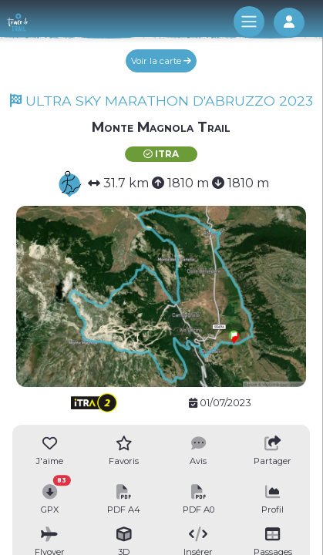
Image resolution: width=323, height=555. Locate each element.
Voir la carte (161, 61)
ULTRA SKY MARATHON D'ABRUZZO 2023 (161, 100)
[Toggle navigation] (249, 21)
